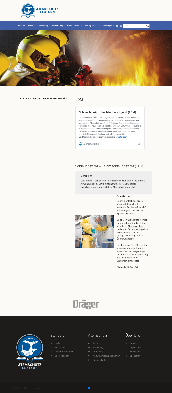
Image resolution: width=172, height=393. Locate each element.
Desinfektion (74, 26)
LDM (79, 99)
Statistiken (135, 351)
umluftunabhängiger (109, 184)
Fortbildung (59, 26)
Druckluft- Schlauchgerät (97, 180)
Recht (32, 26)
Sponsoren (135, 356)
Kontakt (133, 343)
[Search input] (135, 26)
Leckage (131, 235)
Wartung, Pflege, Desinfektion (106, 356)
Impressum (135, 347)
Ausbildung (44, 26)
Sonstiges (109, 26)
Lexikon (21, 26)
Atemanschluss (135, 226)
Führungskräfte (92, 26)
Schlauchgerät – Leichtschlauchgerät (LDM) (109, 166)
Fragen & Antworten (64, 351)
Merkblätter (60, 347)
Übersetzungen (62, 356)
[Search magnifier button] (147, 26)
